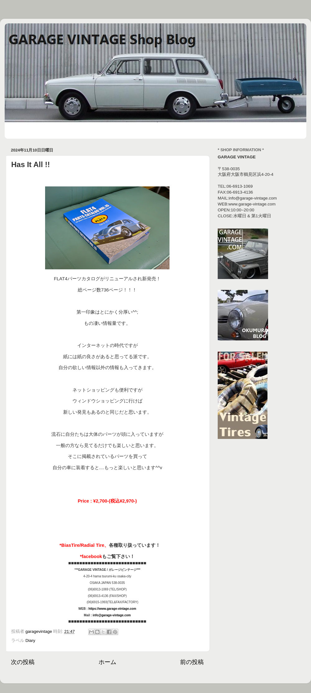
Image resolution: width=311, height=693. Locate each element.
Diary (30, 640)
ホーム (107, 662)
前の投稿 (192, 662)
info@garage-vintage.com (112, 615)
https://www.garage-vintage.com (112, 608)
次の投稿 (23, 662)
